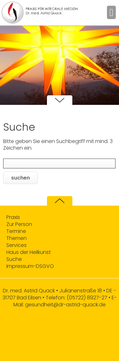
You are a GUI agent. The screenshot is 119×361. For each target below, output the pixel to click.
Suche (14, 259)
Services (16, 245)
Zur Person (19, 224)
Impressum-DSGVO (30, 266)
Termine (16, 231)
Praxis (13, 217)
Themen (16, 238)
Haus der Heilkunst (28, 252)
